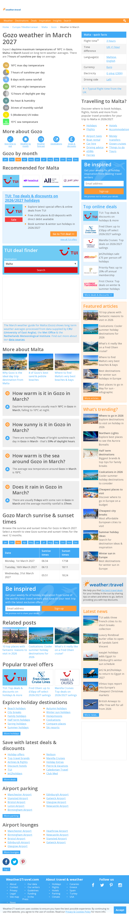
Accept (120, 910)
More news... (91, 714)
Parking (56, 898)
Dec (76, 159)
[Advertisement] (75, 9)
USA (72, 901)
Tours (112, 151)
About (13, 888)
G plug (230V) (114, 73)
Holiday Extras (55, 766)
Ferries (90, 155)
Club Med (52, 778)
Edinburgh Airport (57, 799)
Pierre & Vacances (57, 770)
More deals (10, 784)
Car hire (91, 143)
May (31, 159)
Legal (13, 898)
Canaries (74, 888)
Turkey (73, 898)
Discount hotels (17, 770)
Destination (10, 263)
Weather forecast (41, 145)
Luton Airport (16, 810)
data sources (17, 344)
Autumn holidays (56, 713)
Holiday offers (16, 759)
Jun (37, 159)
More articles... (92, 398)
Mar (18, 159)
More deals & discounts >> (98, 294)
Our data (32, 888)
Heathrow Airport (57, 835)
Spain (73, 895)
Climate (56, 901)
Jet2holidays (15, 778)
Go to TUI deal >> (63, 238)
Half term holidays (19, 724)
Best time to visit (10, 145)
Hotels (113, 125)
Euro (109, 67)
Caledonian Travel (57, 774)
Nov (69, 159)
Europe (16, 27)
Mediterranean (30, 27)
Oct (62, 159)
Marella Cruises (55, 762)
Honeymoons (54, 720)
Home (6, 27)
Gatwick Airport (56, 803)
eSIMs (90, 151)
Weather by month (25, 145)
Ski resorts (52, 732)
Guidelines (33, 895)
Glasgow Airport (56, 806)
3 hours (111, 40)
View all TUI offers (68, 244)
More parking (11, 820)
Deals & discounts (71, 145)
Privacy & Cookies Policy (78, 911)
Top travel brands (19, 762)
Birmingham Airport (20, 814)
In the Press (28, 902)
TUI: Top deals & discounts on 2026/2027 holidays (31, 202)
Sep (56, 159)
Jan (5, 159)
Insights (57, 20)
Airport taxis (94, 136)
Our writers (34, 891)
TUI (10, 774)
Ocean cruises (117, 143)
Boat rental (93, 139)
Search (67, 20)
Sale (13, 224)
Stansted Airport (18, 803)
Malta (45, 27)
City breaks (14, 717)
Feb (12, 159)
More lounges (11, 856)
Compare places (56, 728)
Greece (73, 891)
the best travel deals (112, 590)
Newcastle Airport (57, 810)
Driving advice (95, 147)
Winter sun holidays (58, 717)
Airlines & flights (18, 766)
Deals (34, 20)
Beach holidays (17, 713)
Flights (90, 129)
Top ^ (6, 874)
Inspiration (45, 20)
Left (108, 79)
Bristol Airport (16, 806)
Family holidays (17, 720)
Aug (50, 159)
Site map (14, 901)
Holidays (91, 125)
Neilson (50, 759)
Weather (8, 20)
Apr (24, 159)
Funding (32, 898)
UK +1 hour (113, 47)
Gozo (54, 27)
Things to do (117, 147)
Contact (14, 891)
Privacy (13, 895)
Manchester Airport (20, 799)
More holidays (11, 738)
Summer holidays (18, 732)
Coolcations (53, 724)
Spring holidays (17, 728)
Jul (44, 159)
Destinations (22, 20)
